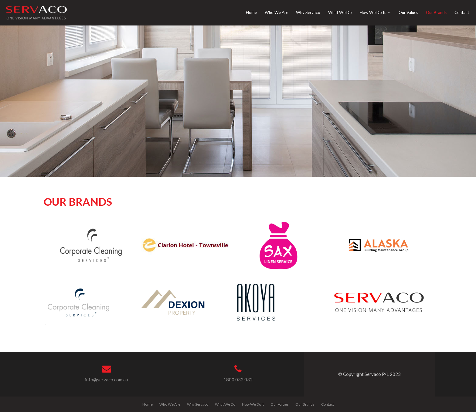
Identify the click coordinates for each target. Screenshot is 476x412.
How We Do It (253, 404)
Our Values (279, 404)
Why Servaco (197, 404)
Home (147, 404)
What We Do (225, 404)
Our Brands (304, 404)
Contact (327, 404)
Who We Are (169, 404)
